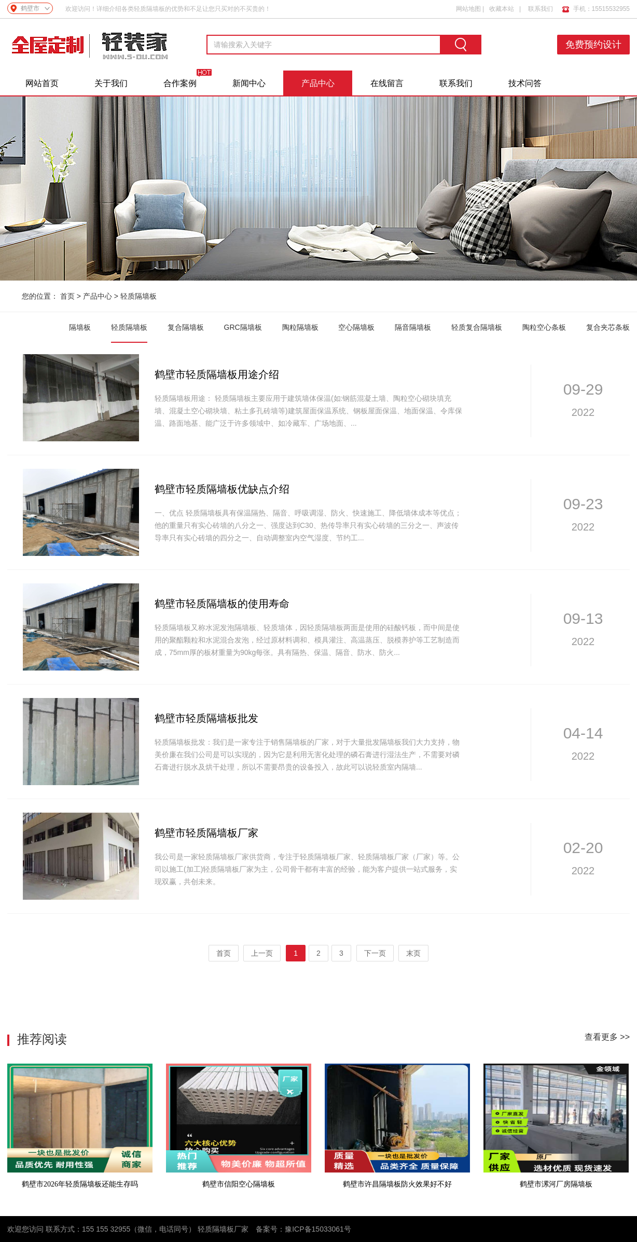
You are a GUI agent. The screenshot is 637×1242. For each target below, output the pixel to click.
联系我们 (540, 8)
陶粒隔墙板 (300, 327)
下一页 (375, 953)
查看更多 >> (607, 1036)
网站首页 (42, 83)
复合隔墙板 (186, 327)
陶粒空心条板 (544, 327)
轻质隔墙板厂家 (223, 1229)
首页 (67, 296)
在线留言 (387, 83)
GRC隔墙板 (243, 327)
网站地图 (468, 8)
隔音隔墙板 (413, 327)
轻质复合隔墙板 (476, 327)
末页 (413, 953)
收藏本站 (501, 8)
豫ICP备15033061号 (318, 1229)
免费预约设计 (593, 44)
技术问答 (525, 83)
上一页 (262, 953)
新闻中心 (249, 83)
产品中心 (318, 83)
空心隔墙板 (356, 327)
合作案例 (180, 83)
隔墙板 (80, 327)
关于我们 (111, 83)
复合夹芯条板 (608, 327)
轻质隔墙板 (138, 296)
